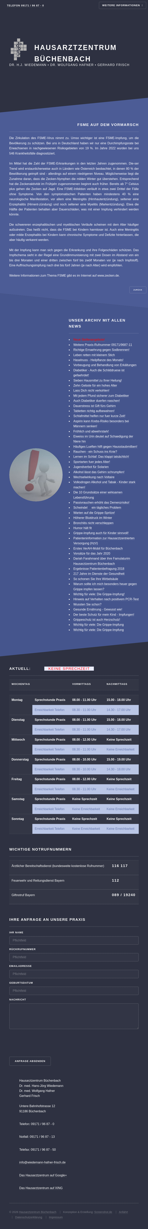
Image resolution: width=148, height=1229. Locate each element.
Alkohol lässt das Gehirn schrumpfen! (98, 472)
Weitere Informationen (121, 5)
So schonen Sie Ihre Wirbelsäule (95, 579)
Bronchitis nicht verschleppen (93, 523)
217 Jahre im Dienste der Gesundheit (98, 573)
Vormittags (81, 684)
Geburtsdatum (21, 982)
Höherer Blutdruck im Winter (92, 517)
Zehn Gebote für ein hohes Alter (95, 385)
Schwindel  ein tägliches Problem (97, 507)
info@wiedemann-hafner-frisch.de (42, 1162)
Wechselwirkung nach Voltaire (93, 477)
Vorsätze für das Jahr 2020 (91, 553)
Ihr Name (16, 932)
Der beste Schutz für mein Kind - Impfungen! (103, 614)
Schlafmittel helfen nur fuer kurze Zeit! (99, 416)
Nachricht (17, 999)
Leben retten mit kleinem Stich (94, 355)
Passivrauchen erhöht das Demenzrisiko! (101, 502)
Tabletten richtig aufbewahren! (93, 411)
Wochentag (21, 684)
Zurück (137, 290)
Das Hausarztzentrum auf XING (41, 1188)
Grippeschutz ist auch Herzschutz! (96, 619)
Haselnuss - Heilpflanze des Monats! (98, 360)
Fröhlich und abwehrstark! (91, 431)
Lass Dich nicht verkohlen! (91, 390)
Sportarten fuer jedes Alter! (91, 461)
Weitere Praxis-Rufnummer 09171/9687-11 (102, 344)
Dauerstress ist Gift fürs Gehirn (94, 406)
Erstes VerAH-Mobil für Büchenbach (98, 548)
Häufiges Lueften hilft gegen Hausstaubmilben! (105, 446)
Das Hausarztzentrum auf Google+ (43, 1175)
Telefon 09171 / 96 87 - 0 (25, 5)
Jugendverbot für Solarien (91, 466)
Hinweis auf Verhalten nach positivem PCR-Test (106, 599)
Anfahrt (123, 1212)
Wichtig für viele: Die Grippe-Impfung (98, 624)
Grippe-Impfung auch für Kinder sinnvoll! (101, 533)
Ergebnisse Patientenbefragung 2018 (98, 568)
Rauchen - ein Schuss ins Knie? (95, 451)
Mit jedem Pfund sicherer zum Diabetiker (101, 395)
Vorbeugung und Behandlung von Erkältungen (104, 365)
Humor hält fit (82, 528)
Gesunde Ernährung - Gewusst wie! (97, 609)
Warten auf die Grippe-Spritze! (94, 512)
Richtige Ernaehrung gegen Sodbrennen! (101, 349)
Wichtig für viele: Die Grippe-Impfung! (99, 594)
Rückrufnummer (22, 949)
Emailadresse (20, 966)
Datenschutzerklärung (28, 1217)
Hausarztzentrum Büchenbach (37, 1212)
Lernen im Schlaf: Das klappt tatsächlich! (101, 456)
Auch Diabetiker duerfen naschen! (96, 400)
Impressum (56, 1217)
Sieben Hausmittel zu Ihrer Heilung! (97, 380)
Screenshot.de (103, 1212)
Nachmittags (117, 684)
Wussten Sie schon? (87, 604)
